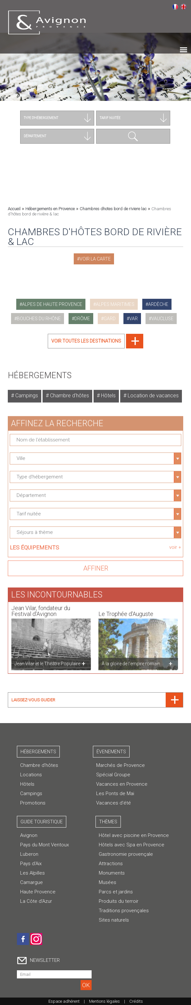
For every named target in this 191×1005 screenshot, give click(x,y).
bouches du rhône (39, 318)
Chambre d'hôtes (69, 392)
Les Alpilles (32, 873)
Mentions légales (104, 1001)
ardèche (158, 304)
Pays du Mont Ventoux (44, 845)
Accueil (14, 208)
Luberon (29, 854)
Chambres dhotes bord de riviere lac (113, 208)
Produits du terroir (118, 901)
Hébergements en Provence (50, 208)
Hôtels (108, 392)
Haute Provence (38, 892)
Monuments (112, 873)
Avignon (28, 835)
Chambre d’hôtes (39, 765)
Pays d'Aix (31, 863)
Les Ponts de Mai (115, 793)
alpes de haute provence (52, 304)
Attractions (111, 863)
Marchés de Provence (120, 765)
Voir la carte (95, 258)
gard (110, 318)
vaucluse (162, 318)
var (133, 318)
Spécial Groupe (113, 775)
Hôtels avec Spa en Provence (131, 845)
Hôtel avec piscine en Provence (134, 835)
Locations (31, 775)
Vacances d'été (113, 803)
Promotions (32, 803)
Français (175, 7)
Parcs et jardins (116, 892)
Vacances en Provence (121, 784)
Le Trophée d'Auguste (125, 610)
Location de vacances (152, 392)
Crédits (136, 1001)
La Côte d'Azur (36, 901)
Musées (107, 882)
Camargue (31, 882)
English (183, 7)
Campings (26, 392)
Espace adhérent (64, 1001)
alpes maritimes (115, 304)
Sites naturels (114, 920)
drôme (82, 318)
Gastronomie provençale (126, 854)
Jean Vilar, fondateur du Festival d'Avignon (40, 607)
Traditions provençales (124, 911)
